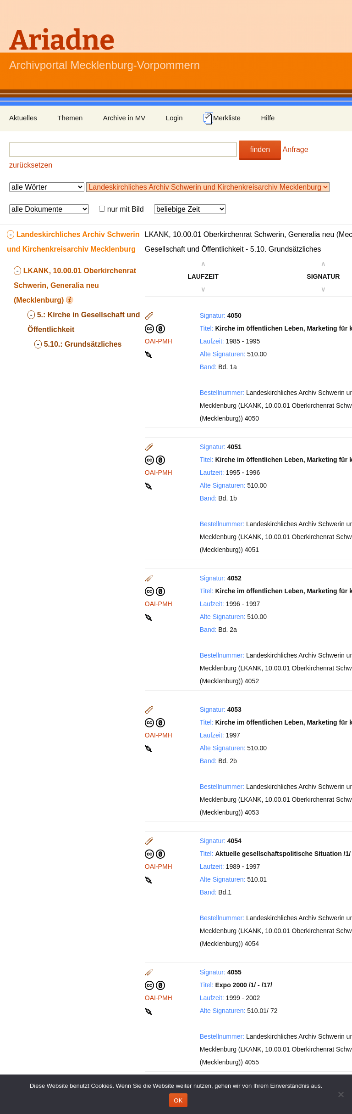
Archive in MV (124, 118)
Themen (69, 118)
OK (178, 1100)
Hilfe (268, 118)
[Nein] (340, 1094)
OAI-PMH (158, 341)
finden (260, 149)
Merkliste (222, 118)
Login (174, 118)
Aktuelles (23, 118)
